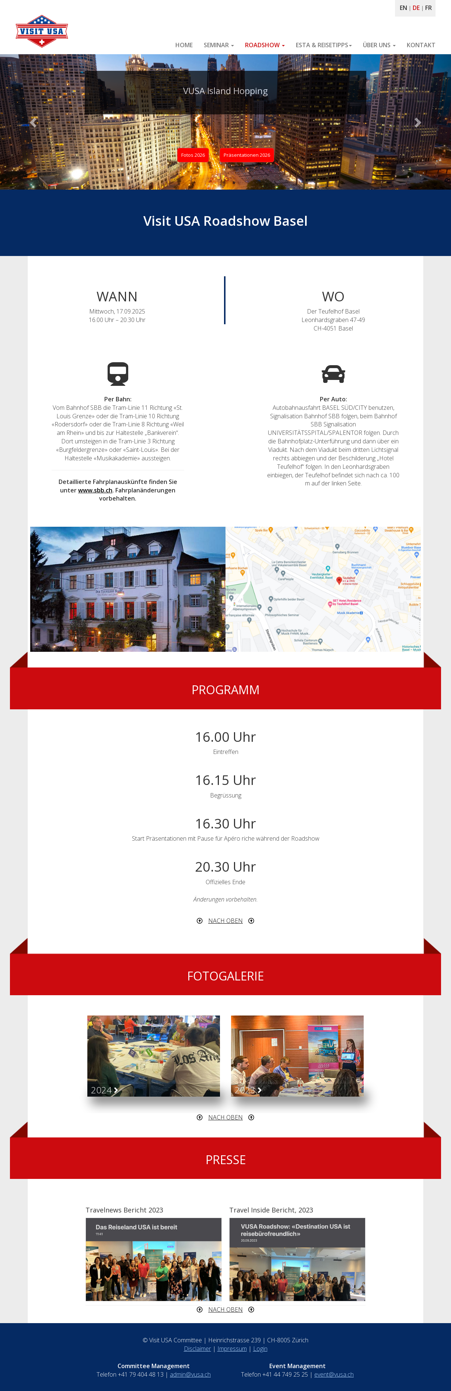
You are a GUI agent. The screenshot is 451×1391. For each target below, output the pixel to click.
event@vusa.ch (334, 1374)
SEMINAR (219, 45)
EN (403, 8)
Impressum (232, 1349)
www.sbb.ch (95, 490)
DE (416, 8)
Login (260, 1349)
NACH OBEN (225, 921)
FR (428, 8)
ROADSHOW (265, 45)
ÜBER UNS (379, 45)
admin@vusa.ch (190, 1374)
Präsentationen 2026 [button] (247, 155)
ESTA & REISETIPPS (324, 45)
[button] (34, 122)
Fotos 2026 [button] (193, 155)
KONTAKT (421, 45)
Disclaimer (197, 1349)
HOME (184, 45)
